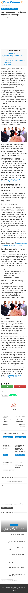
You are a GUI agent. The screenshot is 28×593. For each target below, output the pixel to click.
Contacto (14, 590)
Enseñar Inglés (14, 525)
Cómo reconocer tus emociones (16, 567)
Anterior (5, 470)
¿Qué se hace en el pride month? (16, 534)
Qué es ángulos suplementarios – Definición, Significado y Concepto (20, 423)
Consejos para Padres (12, 8)
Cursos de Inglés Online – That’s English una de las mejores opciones (14, 529)
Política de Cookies (6, 587)
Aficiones (4, 8)
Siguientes (11, 470)
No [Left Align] (20, 386)
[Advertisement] (14, 34)
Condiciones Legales (15, 587)
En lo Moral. (7, 64)
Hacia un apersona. (9, 59)
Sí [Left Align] (7, 386)
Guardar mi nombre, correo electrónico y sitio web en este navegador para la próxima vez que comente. (14, 503)
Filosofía (5, 454)
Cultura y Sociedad (7, 437)
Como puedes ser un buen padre (16, 554)
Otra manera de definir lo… (11, 53)
